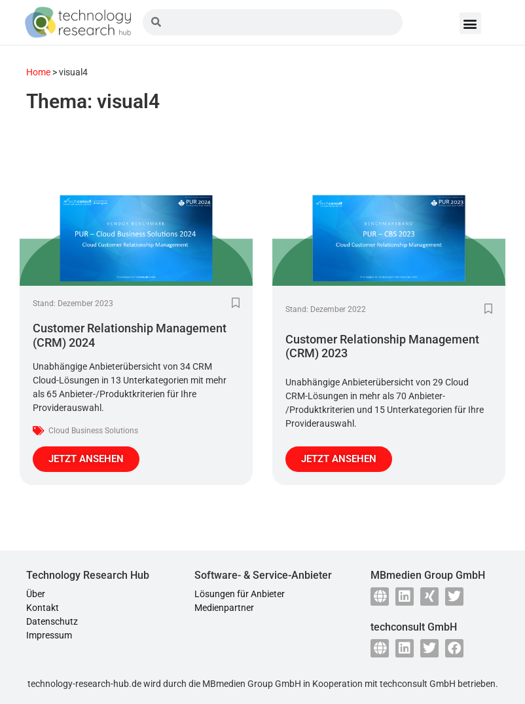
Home (38, 72)
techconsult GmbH (418, 683)
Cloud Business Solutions (93, 430)
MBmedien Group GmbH (251, 683)
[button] (470, 23)
